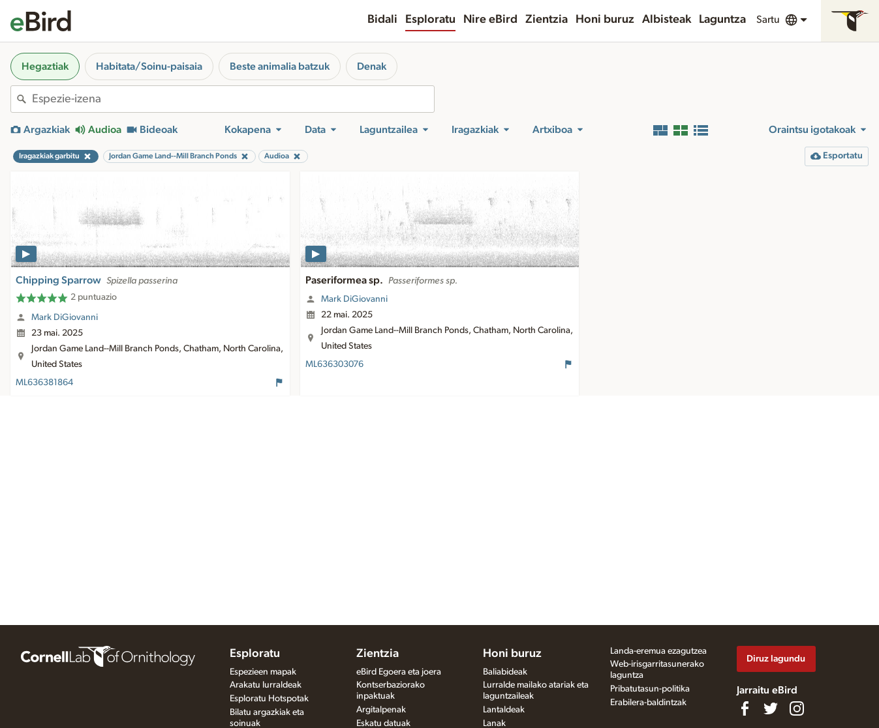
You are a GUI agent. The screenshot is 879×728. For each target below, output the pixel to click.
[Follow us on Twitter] (771, 708)
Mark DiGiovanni (64, 317)
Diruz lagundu (776, 658)
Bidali (382, 19)
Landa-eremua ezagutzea (658, 651)
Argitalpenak (381, 709)
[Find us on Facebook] (744, 708)
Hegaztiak (45, 66)
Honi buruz (605, 19)
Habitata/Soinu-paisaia (149, 66)
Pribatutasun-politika (650, 688)
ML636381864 (44, 382)
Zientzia (546, 19)
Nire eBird (490, 19)
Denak (371, 66)
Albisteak (666, 19)
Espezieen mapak (263, 672)
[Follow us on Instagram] (797, 708)
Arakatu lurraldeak (265, 685)
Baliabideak (505, 672)
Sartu (768, 19)
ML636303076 (334, 364)
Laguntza (722, 19)
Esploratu (430, 19)
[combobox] (233, 99)
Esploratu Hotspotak (269, 698)
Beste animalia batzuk (280, 66)
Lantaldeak (504, 709)
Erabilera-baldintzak (648, 702)
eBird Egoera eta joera (398, 672)
